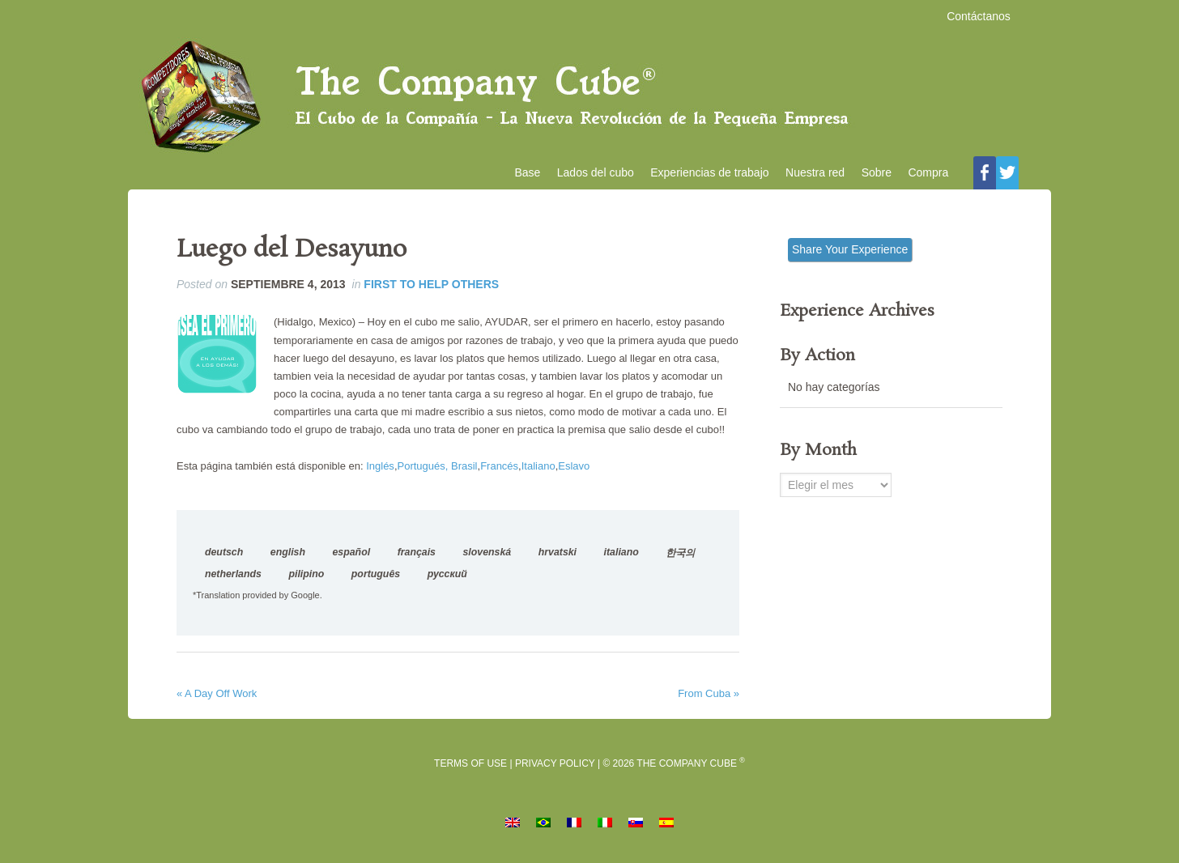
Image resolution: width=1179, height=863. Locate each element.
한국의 (680, 555)
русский (447, 576)
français (417, 554)
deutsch (224, 554)
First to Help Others (431, 286)
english (287, 554)
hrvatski (557, 554)
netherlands (233, 576)
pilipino (306, 576)
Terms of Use (470, 766)
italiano (621, 554)
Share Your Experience (850, 251)
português (375, 576)
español (351, 554)
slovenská (487, 554)
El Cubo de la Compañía (589, 98)
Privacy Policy (555, 766)
